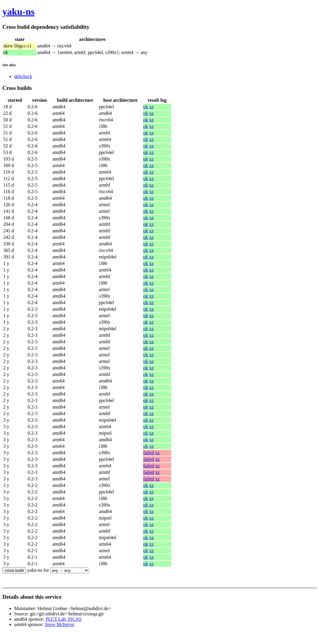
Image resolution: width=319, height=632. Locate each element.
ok (145, 106)
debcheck (23, 76)
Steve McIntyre (59, 624)
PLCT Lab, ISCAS (64, 619)
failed (148, 452)
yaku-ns (18, 11)
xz (151, 106)
